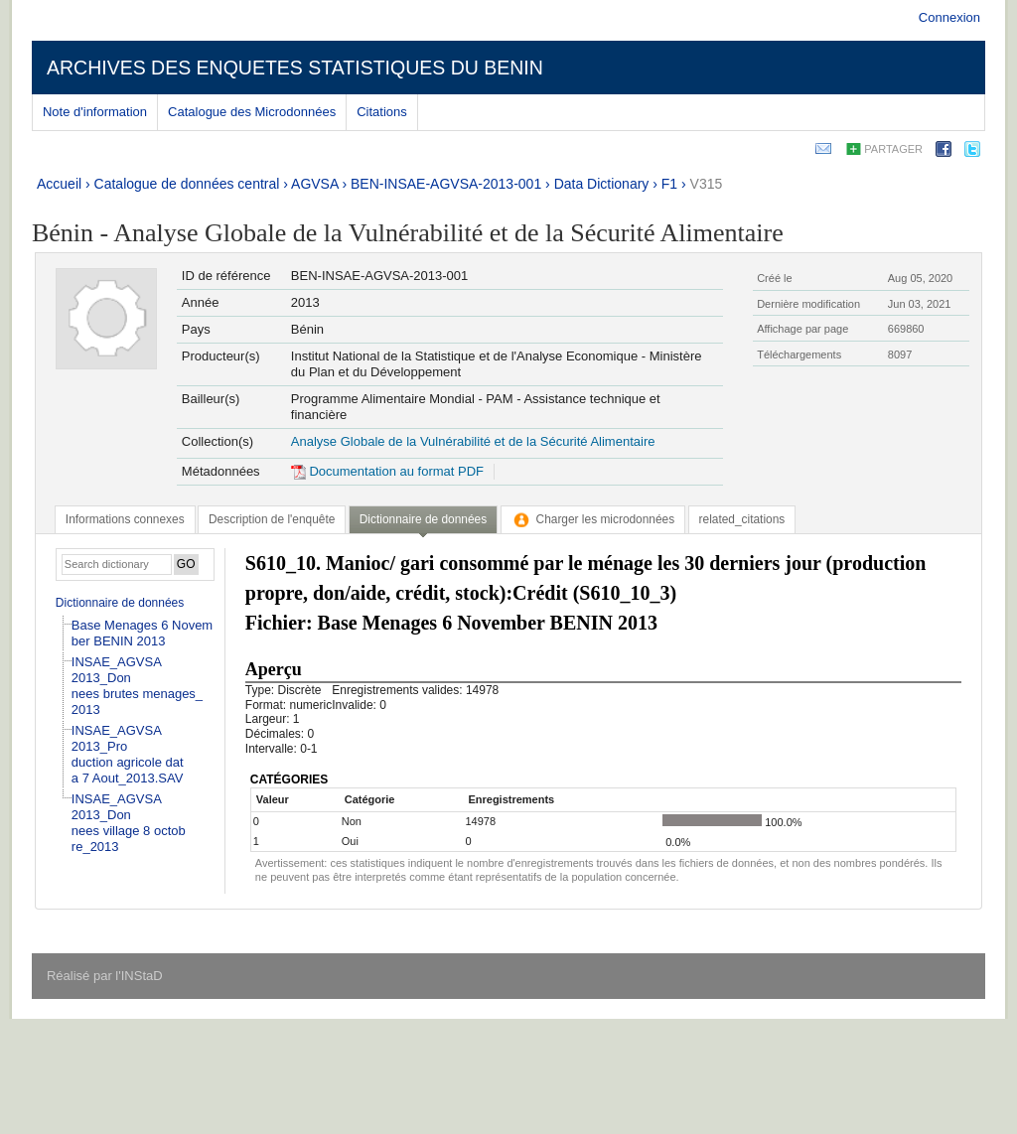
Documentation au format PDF (387, 471)
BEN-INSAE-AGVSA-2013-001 (446, 184)
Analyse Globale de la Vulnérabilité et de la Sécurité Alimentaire (473, 441)
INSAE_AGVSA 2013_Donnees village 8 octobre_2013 (129, 822)
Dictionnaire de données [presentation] (423, 519)
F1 (669, 184)
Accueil (59, 184)
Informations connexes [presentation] (125, 519)
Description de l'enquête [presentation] (272, 519)
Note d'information (95, 111)
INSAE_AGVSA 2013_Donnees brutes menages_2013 (137, 685)
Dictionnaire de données (120, 603)
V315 (706, 184)
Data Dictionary (602, 184)
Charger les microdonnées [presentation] (593, 519)
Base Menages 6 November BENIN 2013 (142, 633)
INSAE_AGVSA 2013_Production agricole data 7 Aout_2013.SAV (128, 754)
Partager (893, 149)
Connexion (949, 17)
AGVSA (314, 184)
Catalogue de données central (187, 184)
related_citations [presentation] (742, 519)
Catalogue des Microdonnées (252, 111)
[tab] (125, 519)
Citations (382, 111)
